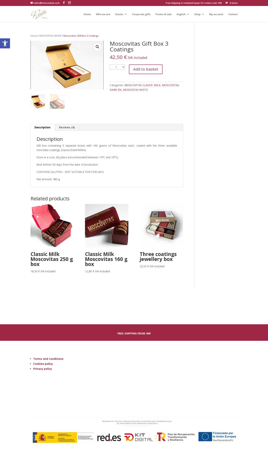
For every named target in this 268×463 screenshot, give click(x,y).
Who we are (103, 14)
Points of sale (164, 14)
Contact (233, 14)
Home (87, 14)
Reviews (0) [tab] (67, 127)
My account (216, 14)
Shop (197, 14)
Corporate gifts (141, 14)
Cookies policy (43, 364)
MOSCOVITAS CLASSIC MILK (142, 85)
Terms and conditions (48, 359)
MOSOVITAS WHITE (50, 35)
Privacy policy (42, 369)
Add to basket (145, 69)
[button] (5, 43)
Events (119, 14)
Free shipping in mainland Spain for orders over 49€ (194, 3)
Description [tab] (42, 127)
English (181, 14)
